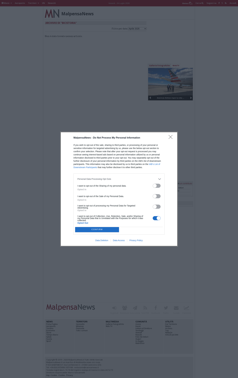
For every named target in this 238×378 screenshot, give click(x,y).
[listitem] (119, 179)
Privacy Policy (136, 240)
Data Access (119, 240)
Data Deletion (101, 240)
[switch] (157, 186)
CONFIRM (97, 229)
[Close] (171, 138)
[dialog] (119, 189)
